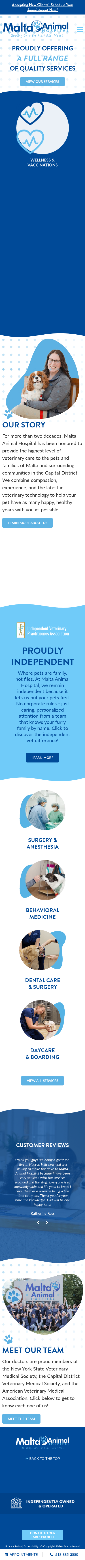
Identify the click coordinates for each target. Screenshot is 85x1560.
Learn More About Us (27, 522)
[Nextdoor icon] (3, 1528)
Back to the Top (42, 1458)
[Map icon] (66, 1528)
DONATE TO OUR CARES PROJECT (42, 1535)
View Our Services (42, 81)
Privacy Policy (13, 1546)
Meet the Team (21, 1418)
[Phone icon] (82, 1528)
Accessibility (31, 1546)
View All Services (42, 1080)
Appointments (21, 1554)
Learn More (42, 757)
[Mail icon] (74, 1528)
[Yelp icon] (10, 1528)
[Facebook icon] (18, 1528)
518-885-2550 (64, 1554)
